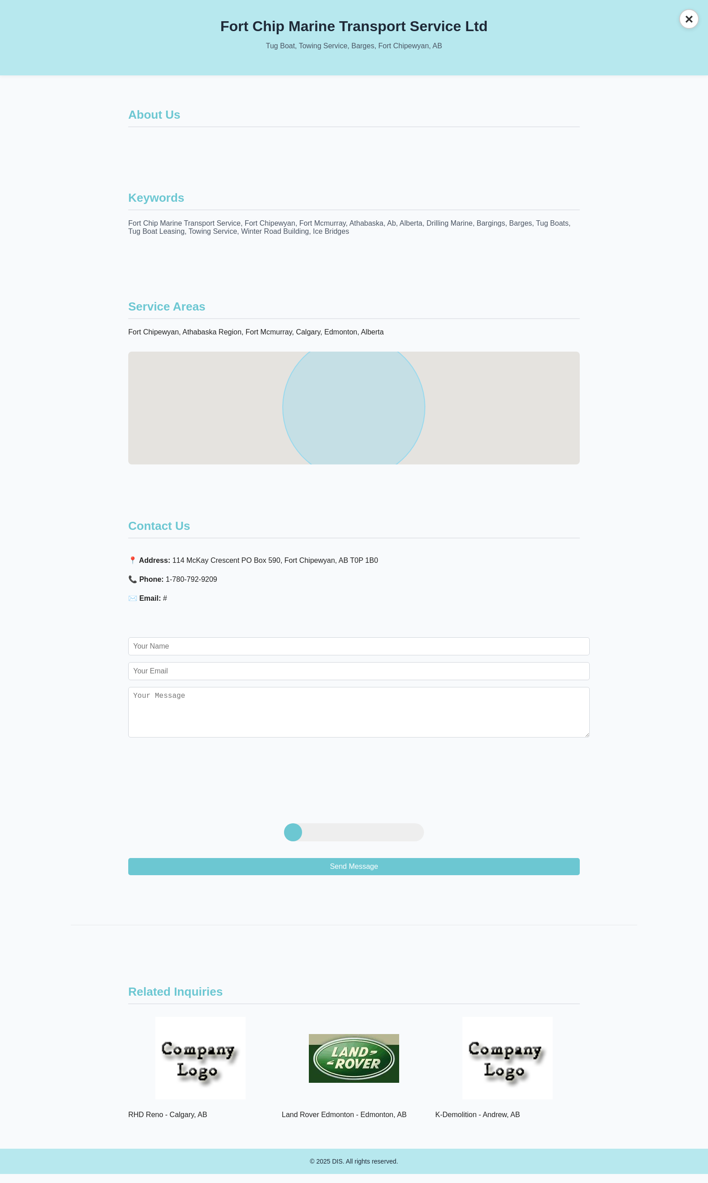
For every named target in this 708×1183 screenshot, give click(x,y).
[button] (354, 399)
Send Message (354, 875)
